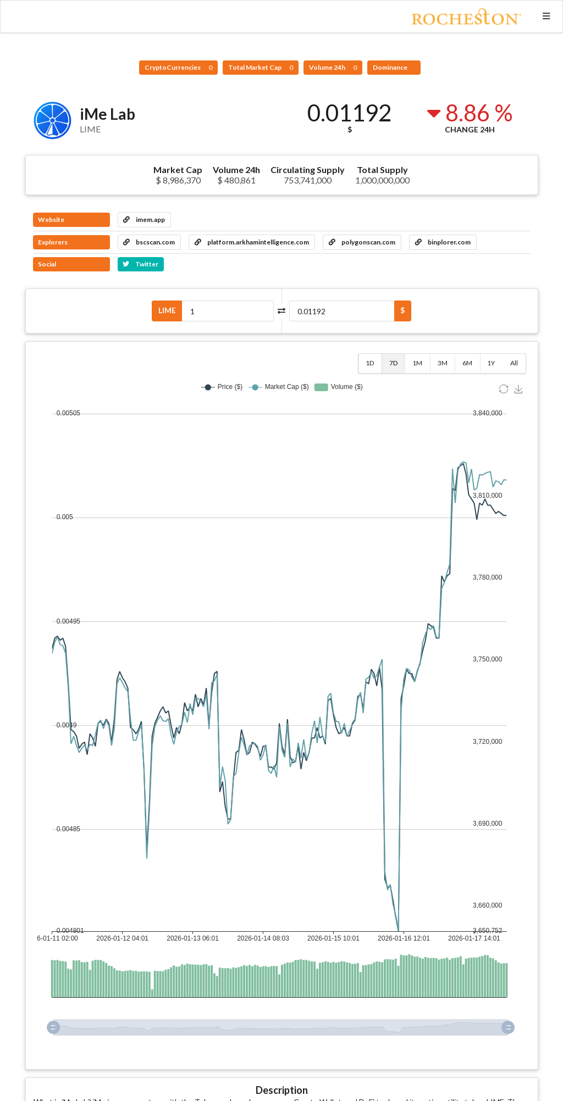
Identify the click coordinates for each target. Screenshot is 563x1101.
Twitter (140, 264)
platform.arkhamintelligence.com (252, 242)
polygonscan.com (362, 242)
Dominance (391, 67)
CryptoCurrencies (178, 67)
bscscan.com (149, 242)
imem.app (144, 219)
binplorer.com (443, 242)
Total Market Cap (260, 67)
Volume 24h (333, 67)
